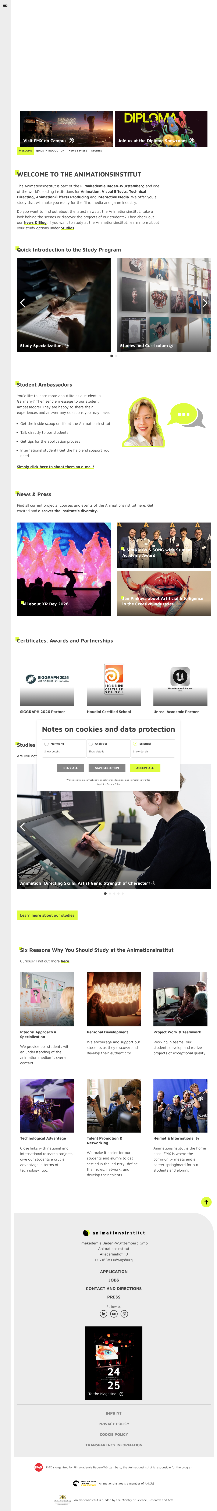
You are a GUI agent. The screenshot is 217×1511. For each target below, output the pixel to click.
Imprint (100, 784)
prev (24, 303)
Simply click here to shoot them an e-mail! (55, 466)
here (65, 961)
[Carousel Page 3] (114, 893)
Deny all (70, 768)
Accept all (145, 768)
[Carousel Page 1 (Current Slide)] (111, 355)
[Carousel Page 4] (118, 893)
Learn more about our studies (47, 915)
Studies (67, 228)
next (203, 303)
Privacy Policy (113, 784)
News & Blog (35, 222)
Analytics (101, 743)
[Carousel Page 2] (116, 356)
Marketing (57, 743)
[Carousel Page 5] (123, 893)
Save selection (107, 768)
